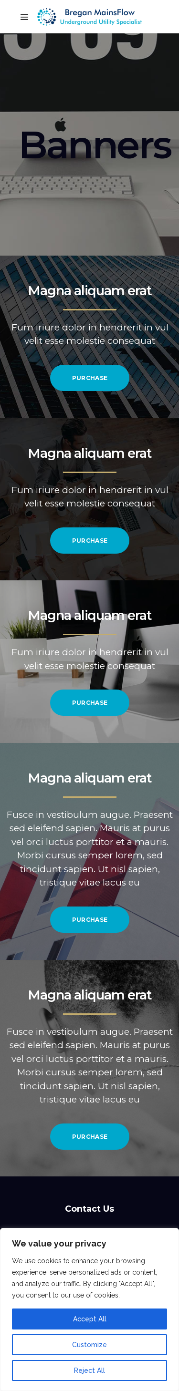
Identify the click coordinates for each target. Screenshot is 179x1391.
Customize (89, 1345)
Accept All (89, 1319)
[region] (89, 1309)
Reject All (89, 1370)
